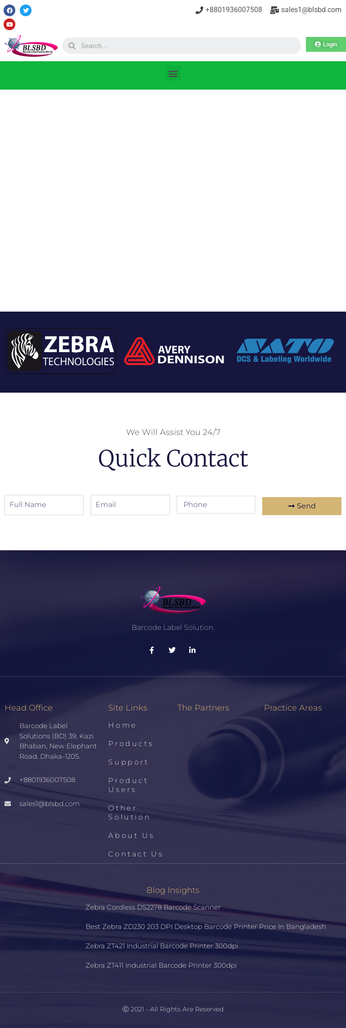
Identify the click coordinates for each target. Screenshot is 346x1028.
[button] (173, 73)
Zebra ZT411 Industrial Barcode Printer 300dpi (161, 965)
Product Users (128, 785)
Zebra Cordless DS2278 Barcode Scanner (153, 907)
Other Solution (129, 812)
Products (131, 743)
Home (122, 725)
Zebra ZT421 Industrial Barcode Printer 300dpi (162, 946)
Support (128, 762)
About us (131, 835)
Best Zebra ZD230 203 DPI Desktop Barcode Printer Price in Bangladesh (206, 926)
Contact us (136, 854)
